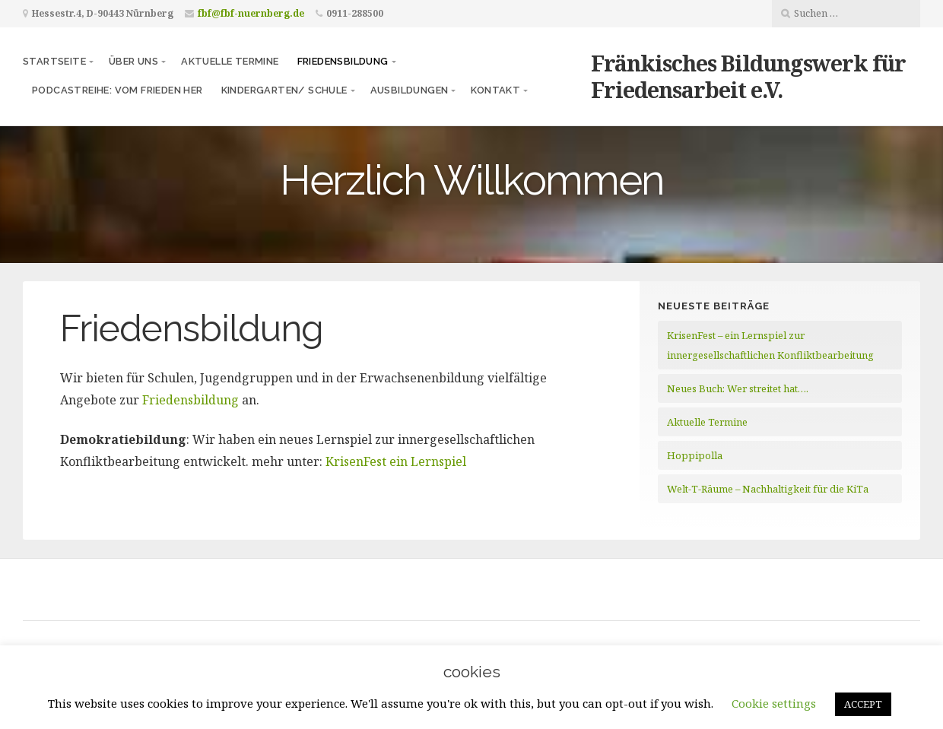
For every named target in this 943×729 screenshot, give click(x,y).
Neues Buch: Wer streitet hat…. (737, 388)
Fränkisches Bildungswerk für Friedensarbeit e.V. (748, 76)
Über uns (133, 61)
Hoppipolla (694, 455)
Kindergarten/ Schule (284, 90)
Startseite (54, 61)
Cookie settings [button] (774, 703)
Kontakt (495, 90)
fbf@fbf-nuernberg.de (251, 13)
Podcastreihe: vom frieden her (117, 90)
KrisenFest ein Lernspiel (395, 461)
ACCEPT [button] (863, 704)
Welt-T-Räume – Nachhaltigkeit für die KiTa (767, 489)
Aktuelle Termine (229, 61)
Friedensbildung (343, 61)
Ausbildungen (409, 90)
